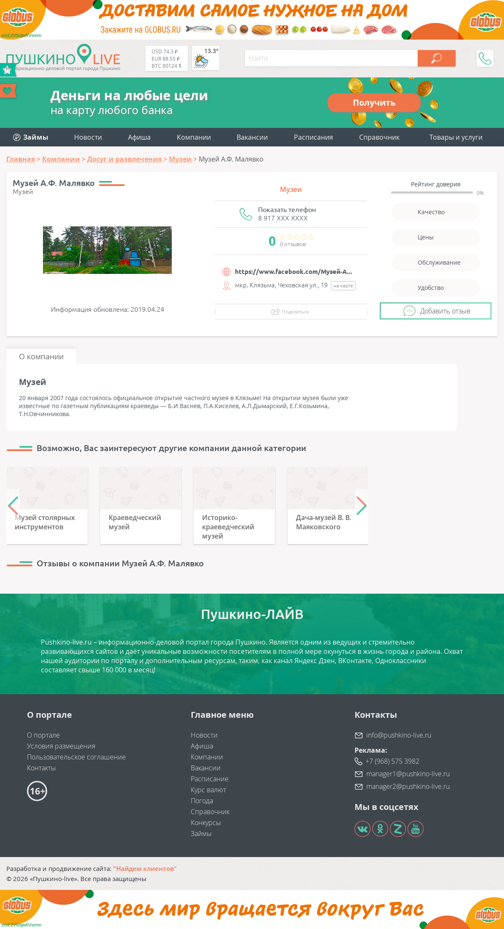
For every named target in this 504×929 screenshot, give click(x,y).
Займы (201, 833)
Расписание (210, 778)
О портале (43, 735)
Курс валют (208, 789)
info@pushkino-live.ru (398, 735)
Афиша (139, 137)
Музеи (291, 189)
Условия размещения (61, 746)
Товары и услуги (456, 137)
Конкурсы (206, 822)
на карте (343, 285)
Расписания (313, 137)
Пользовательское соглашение (76, 757)
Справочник (379, 137)
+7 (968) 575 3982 (392, 761)
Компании (194, 137)
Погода (202, 800)
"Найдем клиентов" (145, 868)
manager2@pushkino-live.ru (408, 786)
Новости (88, 137)
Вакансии (252, 137)
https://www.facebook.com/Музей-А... (293, 271)
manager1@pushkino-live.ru (408, 773)
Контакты (41, 767)
